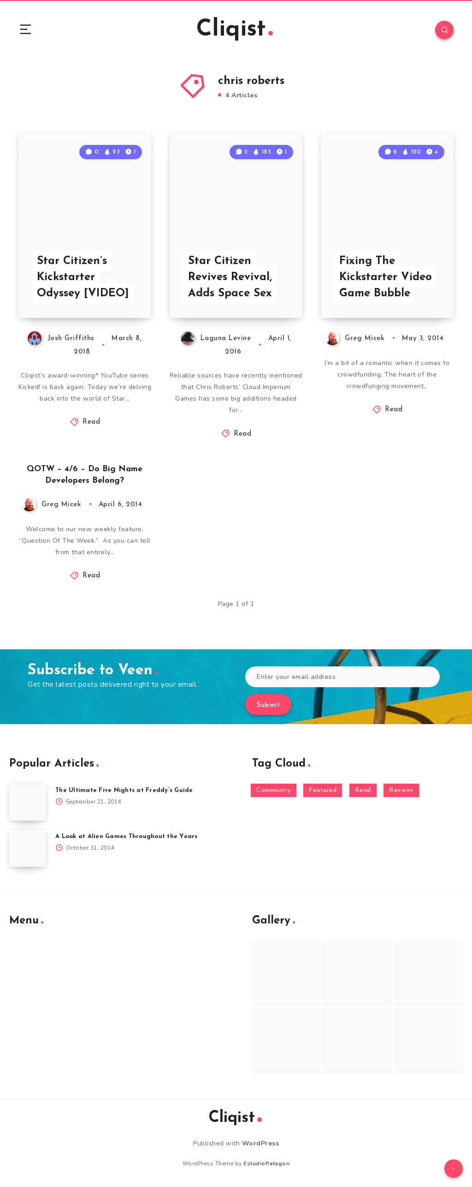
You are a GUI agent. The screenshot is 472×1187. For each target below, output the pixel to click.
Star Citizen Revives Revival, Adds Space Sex (230, 277)
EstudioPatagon (266, 1163)
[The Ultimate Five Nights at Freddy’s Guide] (27, 802)
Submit (268, 705)
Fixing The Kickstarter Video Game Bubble (385, 277)
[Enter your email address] (342, 676)
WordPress (260, 1143)
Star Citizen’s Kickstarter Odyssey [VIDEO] (83, 277)
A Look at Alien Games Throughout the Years (126, 836)
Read (91, 422)
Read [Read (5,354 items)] (363, 790)
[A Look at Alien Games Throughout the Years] (27, 848)
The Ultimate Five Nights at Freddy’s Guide (124, 790)
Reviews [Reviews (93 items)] (401, 790)
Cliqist (234, 30)
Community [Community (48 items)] (273, 790)
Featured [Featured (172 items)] (322, 790)
